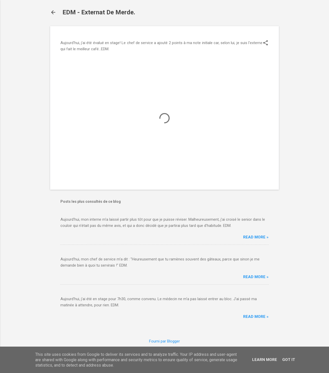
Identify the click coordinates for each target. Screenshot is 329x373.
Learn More (264, 359)
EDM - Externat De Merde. (98, 12)
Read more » (256, 237)
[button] (265, 43)
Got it (288, 359)
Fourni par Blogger (164, 341)
